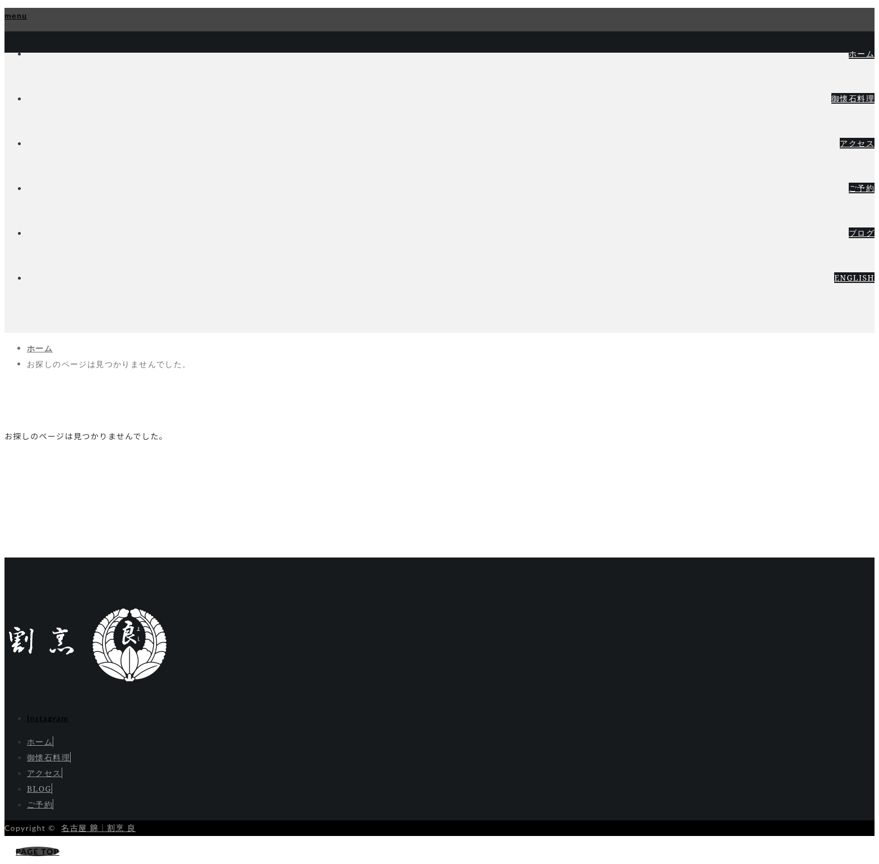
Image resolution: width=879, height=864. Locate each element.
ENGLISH (854, 277)
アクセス (857, 143)
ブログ (862, 232)
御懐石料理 (853, 98)
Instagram (47, 718)
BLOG (39, 788)
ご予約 (862, 188)
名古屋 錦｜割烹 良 (98, 828)
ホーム (862, 53)
